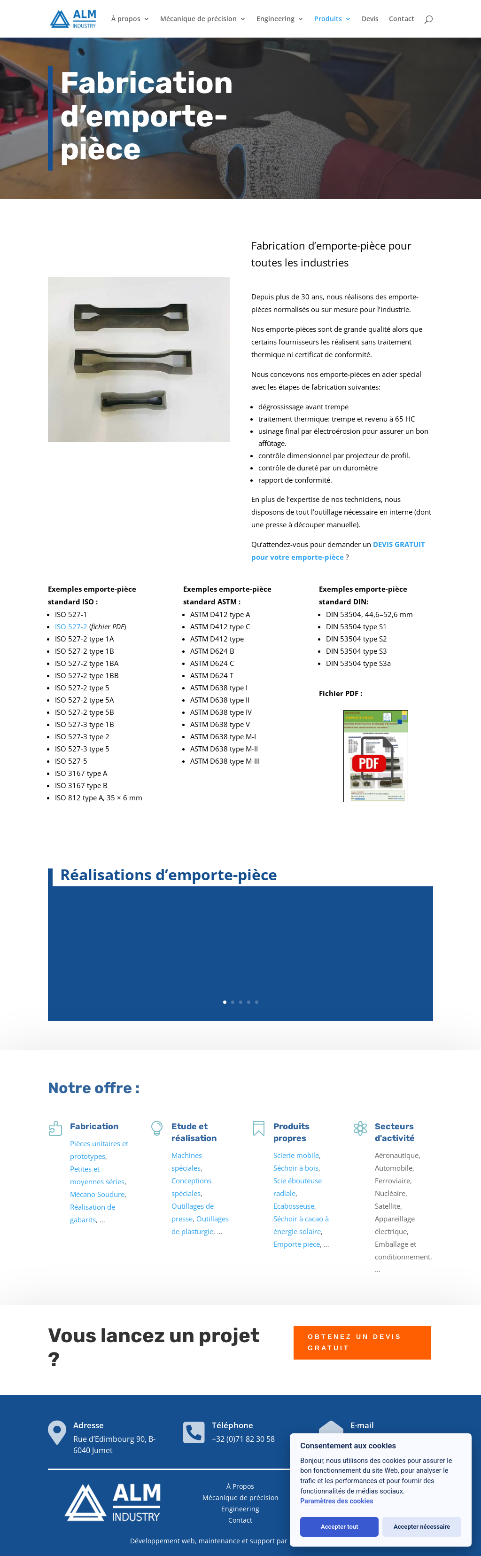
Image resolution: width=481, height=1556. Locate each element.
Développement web (162, 1540)
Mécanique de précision (198, 19)
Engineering (275, 19)
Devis (370, 19)
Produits (328, 19)
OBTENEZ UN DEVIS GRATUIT (355, 1324)
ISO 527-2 (71, 626)
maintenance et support (237, 1540)
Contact (401, 19)
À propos (125, 19)
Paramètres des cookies (336, 1501)
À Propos (240, 1486)
